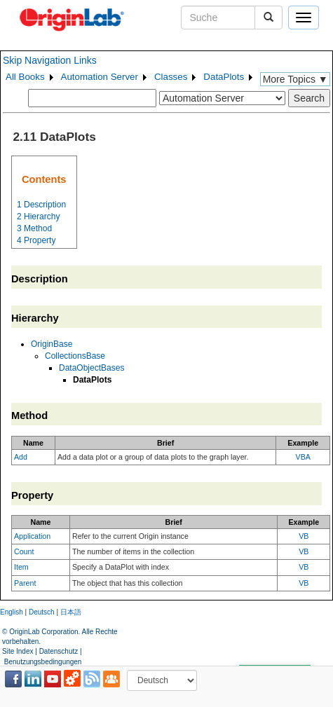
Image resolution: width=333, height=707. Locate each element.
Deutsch (42, 612)
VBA (303, 457)
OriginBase (51, 344)
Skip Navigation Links (50, 60)
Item (21, 567)
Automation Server (99, 76)
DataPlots (223, 76)
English (11, 612)
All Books (25, 76)
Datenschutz (59, 651)
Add (20, 457)
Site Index (17, 651)
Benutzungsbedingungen (43, 662)
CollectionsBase (75, 356)
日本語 (70, 612)
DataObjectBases (91, 368)
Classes (170, 76)
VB (303, 536)
